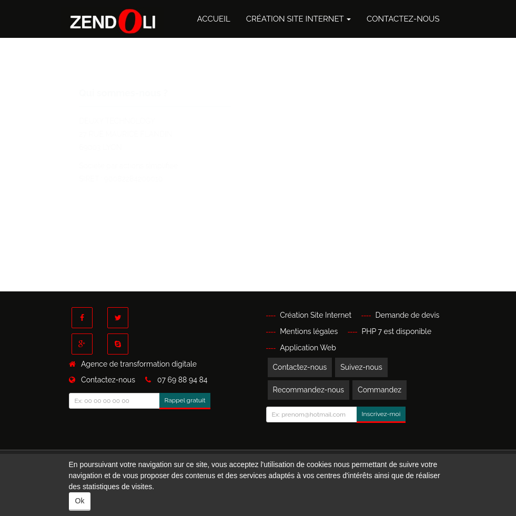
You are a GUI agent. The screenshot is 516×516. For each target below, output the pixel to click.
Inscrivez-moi (381, 414)
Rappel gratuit (185, 400)
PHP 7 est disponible (397, 331)
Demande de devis (407, 315)
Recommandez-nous (309, 390)
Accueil (213, 19)
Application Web (308, 347)
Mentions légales (309, 331)
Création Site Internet (298, 19)
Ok (80, 501)
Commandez (379, 390)
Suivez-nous (361, 367)
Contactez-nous (403, 19)
